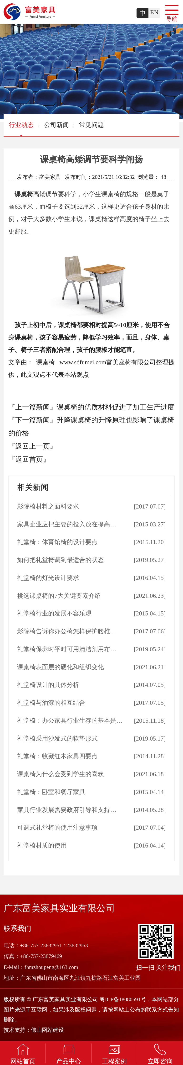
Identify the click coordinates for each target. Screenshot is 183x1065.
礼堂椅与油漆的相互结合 (51, 702)
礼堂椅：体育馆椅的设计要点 (57, 542)
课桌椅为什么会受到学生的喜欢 (60, 774)
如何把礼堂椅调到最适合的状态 (60, 559)
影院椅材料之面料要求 (48, 506)
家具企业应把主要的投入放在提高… (66, 524)
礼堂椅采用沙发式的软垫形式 (57, 738)
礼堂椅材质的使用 (42, 845)
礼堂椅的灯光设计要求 (48, 577)
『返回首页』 (29, 459)
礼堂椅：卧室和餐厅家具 (51, 792)
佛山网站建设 (47, 1030)
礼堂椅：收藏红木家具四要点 (57, 756)
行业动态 (21, 129)
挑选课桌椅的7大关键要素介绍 (59, 595)
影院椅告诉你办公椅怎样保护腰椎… (66, 631)
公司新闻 (56, 125)
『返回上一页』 (32, 446)
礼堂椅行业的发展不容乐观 (54, 613)
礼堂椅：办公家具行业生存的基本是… (69, 720)
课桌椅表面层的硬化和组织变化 (60, 667)
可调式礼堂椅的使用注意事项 (57, 827)
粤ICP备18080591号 (123, 999)
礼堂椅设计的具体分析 (48, 684)
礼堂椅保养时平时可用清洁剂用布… (66, 649)
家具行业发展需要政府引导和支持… (66, 809)
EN (154, 12)
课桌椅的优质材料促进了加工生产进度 (115, 407)
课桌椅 (24, 194)
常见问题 (91, 125)
